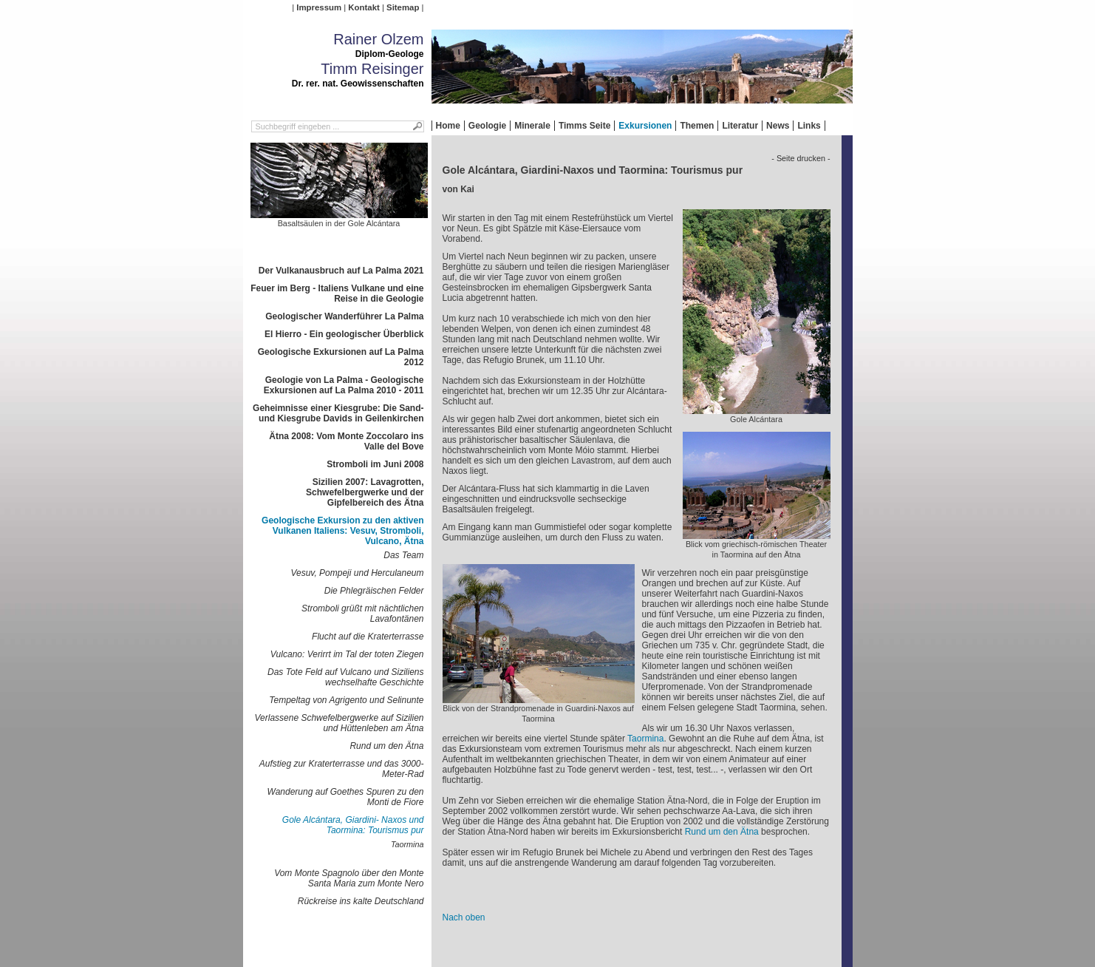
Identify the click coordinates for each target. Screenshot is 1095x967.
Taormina (407, 844)
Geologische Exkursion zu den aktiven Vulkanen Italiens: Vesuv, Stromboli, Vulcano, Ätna (342, 530)
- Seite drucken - (800, 158)
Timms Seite (584, 126)
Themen (697, 126)
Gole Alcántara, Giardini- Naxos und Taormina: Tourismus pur (353, 825)
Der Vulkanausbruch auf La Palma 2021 (341, 270)
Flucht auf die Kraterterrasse (367, 636)
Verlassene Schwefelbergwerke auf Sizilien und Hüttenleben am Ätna (338, 723)
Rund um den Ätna (386, 746)
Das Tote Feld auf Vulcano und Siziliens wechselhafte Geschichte (345, 677)
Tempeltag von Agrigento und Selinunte (346, 700)
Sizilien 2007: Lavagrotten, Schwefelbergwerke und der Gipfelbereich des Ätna (364, 492)
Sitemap (402, 7)
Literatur (740, 126)
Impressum (318, 7)
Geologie (487, 126)
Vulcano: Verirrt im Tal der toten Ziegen (347, 654)
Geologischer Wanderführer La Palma (344, 316)
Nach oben (464, 917)
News (777, 126)
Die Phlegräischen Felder (374, 591)
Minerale (532, 126)
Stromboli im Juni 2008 (375, 464)
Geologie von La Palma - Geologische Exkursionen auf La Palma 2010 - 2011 (344, 385)
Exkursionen (645, 126)
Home (448, 126)
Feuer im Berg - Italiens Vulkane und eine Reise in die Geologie (336, 293)
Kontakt (363, 7)
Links (808, 126)
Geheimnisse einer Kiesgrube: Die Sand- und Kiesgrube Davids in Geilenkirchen (338, 413)
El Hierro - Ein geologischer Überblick (344, 334)
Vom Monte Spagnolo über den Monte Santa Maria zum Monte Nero (348, 878)
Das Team (403, 555)
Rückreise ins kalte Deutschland (361, 901)
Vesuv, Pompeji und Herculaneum (356, 573)
